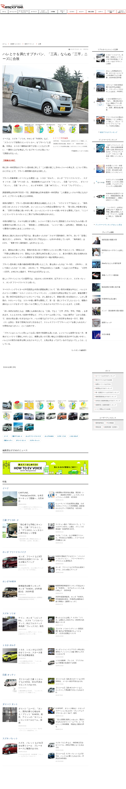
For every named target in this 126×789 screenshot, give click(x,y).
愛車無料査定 (100, 423)
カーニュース (13, 11)
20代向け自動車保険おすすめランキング (108, 401)
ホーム (4, 11)
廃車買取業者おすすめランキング (106, 396)
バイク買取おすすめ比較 (103, 409)
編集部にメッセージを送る (80, 151)
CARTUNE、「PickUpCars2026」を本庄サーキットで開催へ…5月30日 (71, 141)
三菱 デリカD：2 (17, 436)
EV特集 (53, 11)
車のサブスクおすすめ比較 (104, 380)
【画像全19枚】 (9, 160)
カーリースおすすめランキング (105, 376)
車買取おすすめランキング (104, 388)
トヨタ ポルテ (73, 436)
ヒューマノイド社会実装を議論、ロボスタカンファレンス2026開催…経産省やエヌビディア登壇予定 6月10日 (82, 146)
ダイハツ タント (21, 440)
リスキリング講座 (110, 11)
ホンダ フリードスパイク (33, 436)
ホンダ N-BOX (49, 436)
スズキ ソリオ (61, 436)
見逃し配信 (91, 11)
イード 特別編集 (61, 138)
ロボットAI (62, 11)
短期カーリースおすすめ (103, 384)
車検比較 (98, 427)
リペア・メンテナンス (43, 11)
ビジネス (72, 11)
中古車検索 (110, 423)
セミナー (81, 11)
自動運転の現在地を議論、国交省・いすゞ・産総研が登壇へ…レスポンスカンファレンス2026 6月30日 (80, 143)
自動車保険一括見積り (111, 427)
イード (6, 436)
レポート (100, 11)
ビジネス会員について (121, 11)
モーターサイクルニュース (23, 11)
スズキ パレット (35, 440)
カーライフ (34, 11)
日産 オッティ (8, 440)
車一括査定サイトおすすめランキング (107, 392)
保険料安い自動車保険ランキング (106, 405)
